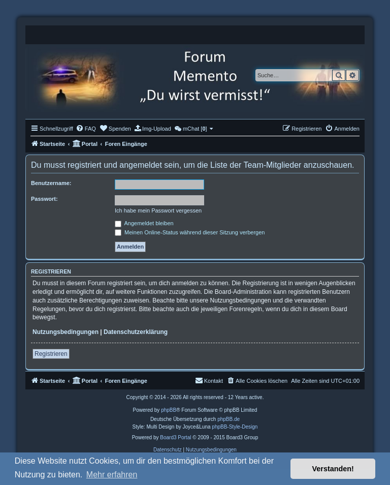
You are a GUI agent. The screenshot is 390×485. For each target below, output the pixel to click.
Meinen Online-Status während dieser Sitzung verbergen (190, 232)
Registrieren (51, 353)
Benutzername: (51, 183)
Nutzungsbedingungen (65, 332)
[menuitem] (86, 129)
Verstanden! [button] (333, 469)
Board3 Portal (175, 437)
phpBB (168, 410)
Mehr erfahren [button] (112, 474)
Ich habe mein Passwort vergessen (158, 210)
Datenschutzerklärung (136, 332)
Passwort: (44, 199)
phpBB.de (228, 419)
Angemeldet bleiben (144, 223)
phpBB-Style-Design (234, 427)
